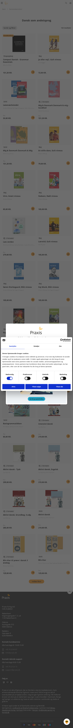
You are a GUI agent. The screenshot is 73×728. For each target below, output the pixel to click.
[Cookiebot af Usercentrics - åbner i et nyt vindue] (62, 340)
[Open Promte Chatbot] (67, 722)
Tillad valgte (36, 386)
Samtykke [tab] (12, 346)
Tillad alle (59, 386)
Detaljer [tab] (36, 346)
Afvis (13, 386)
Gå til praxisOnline (36, 399)
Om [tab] (60, 346)
